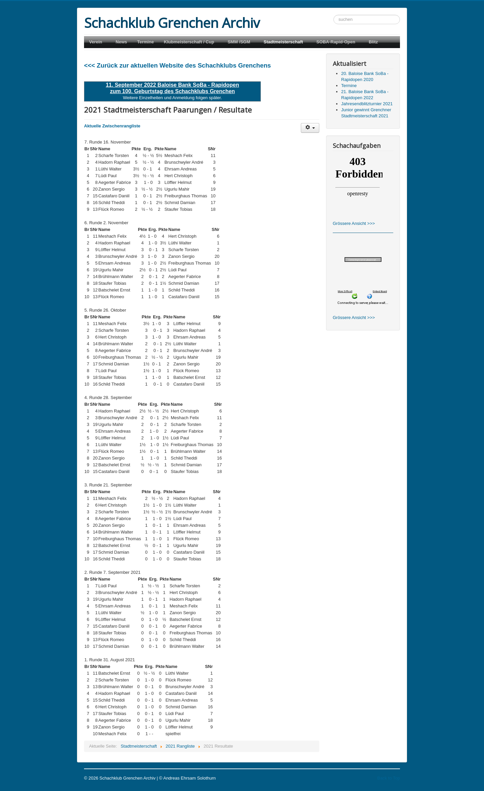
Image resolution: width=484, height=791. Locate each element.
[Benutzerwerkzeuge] (310, 128)
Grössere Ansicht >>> (354, 223)
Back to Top (388, 778)
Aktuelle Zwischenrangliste (112, 125)
